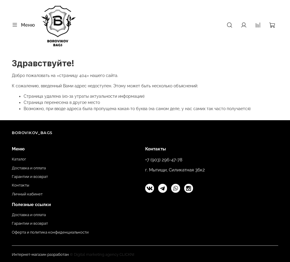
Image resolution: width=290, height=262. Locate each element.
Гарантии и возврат (30, 176)
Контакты (20, 185)
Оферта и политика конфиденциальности (50, 232)
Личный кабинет (27, 194)
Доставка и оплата (29, 168)
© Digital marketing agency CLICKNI (102, 254)
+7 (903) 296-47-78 (163, 160)
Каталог (19, 159)
